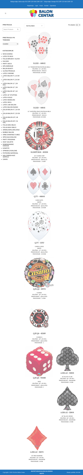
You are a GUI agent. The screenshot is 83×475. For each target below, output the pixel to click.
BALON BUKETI (8, 68)
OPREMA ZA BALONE (10, 150)
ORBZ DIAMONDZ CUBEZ (11, 134)
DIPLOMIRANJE (8, 66)
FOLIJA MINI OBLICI (9, 125)
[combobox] (34, 26)
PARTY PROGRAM (9, 139)
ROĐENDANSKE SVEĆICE (8, 145)
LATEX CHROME (8, 73)
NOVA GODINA (8, 54)
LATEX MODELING (9, 100)
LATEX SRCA (7, 102)
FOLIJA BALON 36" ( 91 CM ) (10, 121)
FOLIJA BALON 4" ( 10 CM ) (11, 110)
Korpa (41, 5)
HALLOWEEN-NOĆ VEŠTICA (9, 156)
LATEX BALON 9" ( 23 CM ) (11, 80)
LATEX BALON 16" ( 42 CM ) (10, 91)
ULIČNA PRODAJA (9, 71)
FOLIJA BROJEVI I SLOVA (11, 59)
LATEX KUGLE (7, 97)
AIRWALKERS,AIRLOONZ (11, 130)
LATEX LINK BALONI (9, 105)
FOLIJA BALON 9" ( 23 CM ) (11, 114)
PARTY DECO (7, 63)
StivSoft (78, 472)
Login (36, 5)
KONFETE (6, 148)
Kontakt (46, 5)
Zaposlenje (53, 5)
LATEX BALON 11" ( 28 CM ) (10, 84)
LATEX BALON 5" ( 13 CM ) (11, 76)
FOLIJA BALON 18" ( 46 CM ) (10, 117)
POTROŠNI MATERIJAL (10, 153)
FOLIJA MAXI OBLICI (9, 127)
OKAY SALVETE (8, 142)
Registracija (30, 5)
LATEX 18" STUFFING (10, 95)
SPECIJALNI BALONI (9, 137)
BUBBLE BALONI (8, 132)
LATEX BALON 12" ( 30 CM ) (10, 88)
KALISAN (6, 61)
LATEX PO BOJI (8, 56)
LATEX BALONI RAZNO (10, 107)
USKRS (5, 159)
